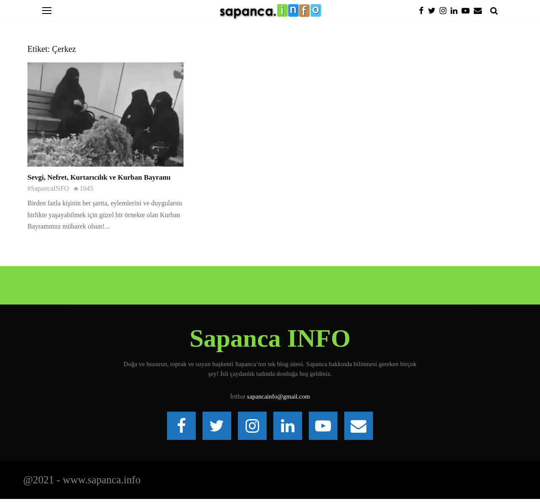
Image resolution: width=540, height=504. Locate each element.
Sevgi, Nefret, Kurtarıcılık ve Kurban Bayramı (98, 177)
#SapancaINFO (48, 188)
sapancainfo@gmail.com (278, 396)
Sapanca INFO (270, 338)
